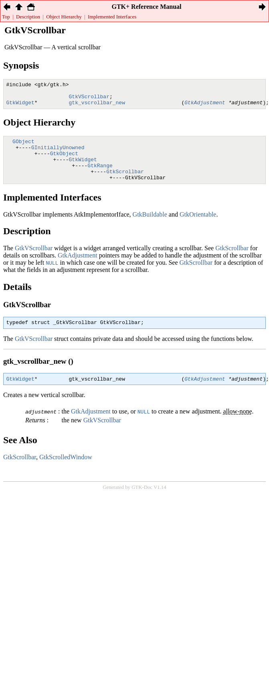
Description (28, 17)
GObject (23, 147)
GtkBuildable (150, 227)
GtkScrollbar (125, 183)
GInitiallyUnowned (58, 154)
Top (6, 17)
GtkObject (64, 161)
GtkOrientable (198, 227)
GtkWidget (83, 168)
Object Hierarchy (63, 17)
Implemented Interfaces (112, 17)
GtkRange (99, 176)
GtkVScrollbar (89, 99)
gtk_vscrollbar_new (97, 107)
